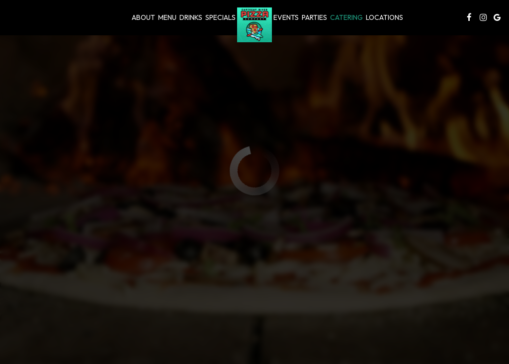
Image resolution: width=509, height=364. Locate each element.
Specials (220, 17)
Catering (346, 17)
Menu (167, 17)
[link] (254, 24)
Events (286, 17)
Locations (384, 17)
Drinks (190, 17)
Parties (314, 17)
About (143, 17)
